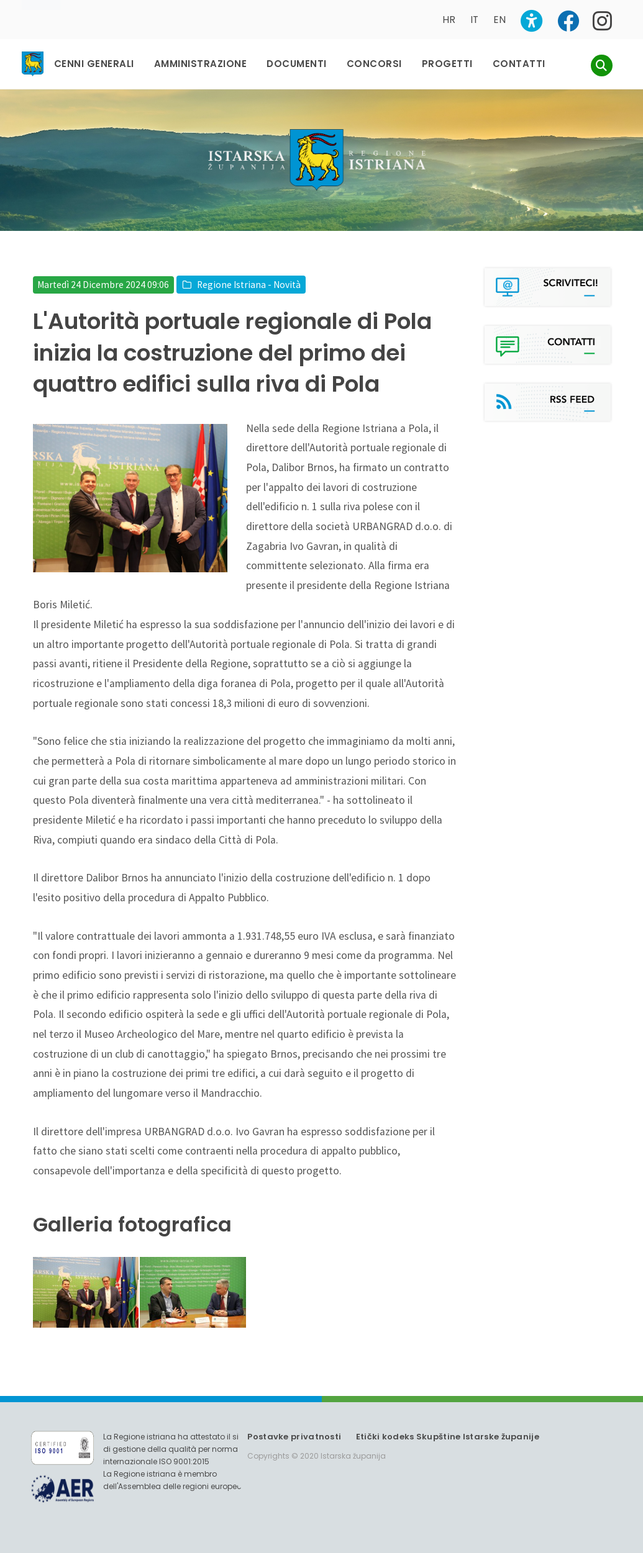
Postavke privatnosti (294, 1437)
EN (499, 19)
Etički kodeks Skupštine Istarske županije (447, 1437)
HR (448, 19)
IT (474, 19)
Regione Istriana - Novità (249, 284)
